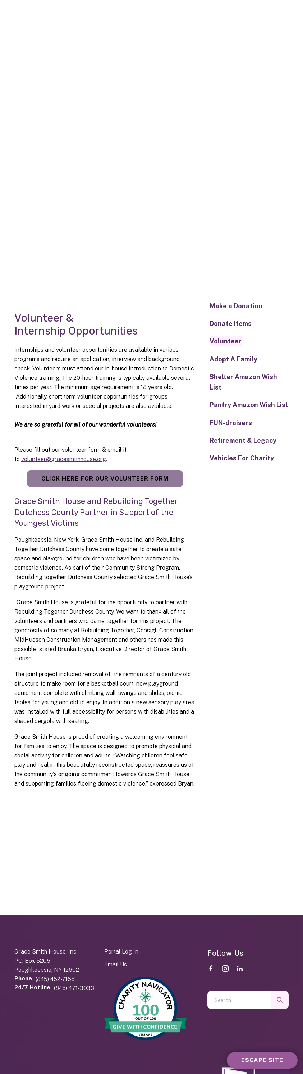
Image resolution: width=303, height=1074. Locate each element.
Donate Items (231, 323)
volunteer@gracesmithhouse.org (63, 459)
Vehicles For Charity (242, 458)
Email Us (115, 964)
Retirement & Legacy (243, 440)
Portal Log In (121, 951)
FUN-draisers (231, 423)
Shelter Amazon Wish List (243, 382)
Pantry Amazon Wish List (249, 405)
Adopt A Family (233, 359)
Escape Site (262, 1060)
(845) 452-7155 (55, 979)
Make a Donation (236, 306)
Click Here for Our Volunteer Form (105, 478)
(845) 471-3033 (74, 988)
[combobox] (239, 1000)
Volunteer (226, 341)
